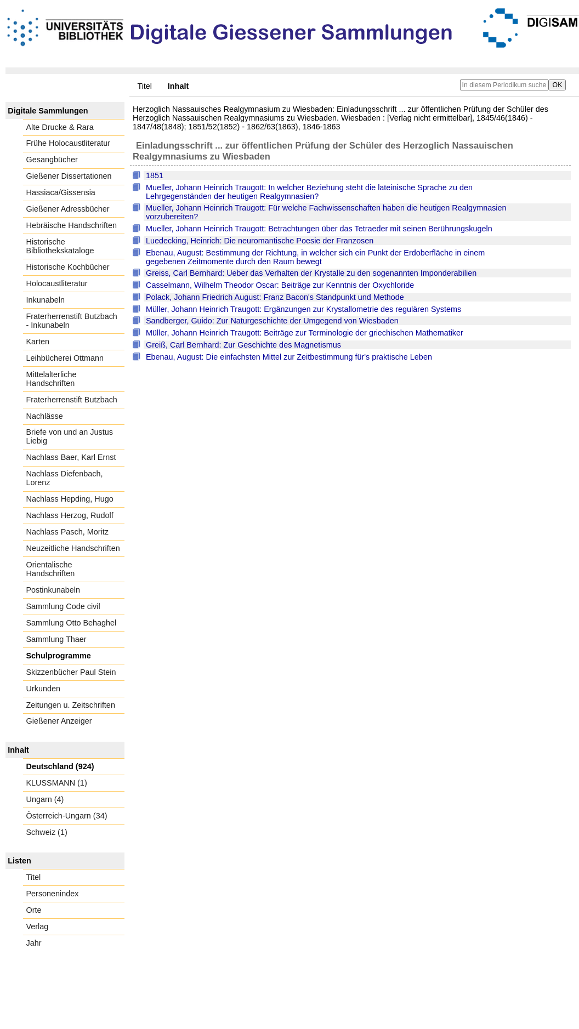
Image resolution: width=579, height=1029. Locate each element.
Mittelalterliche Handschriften (51, 379)
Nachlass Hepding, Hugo (69, 498)
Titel (144, 86)
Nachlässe (44, 416)
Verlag (37, 926)
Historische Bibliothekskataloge (60, 246)
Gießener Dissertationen (69, 176)
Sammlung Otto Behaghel (71, 622)
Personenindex (52, 893)
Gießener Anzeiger (59, 721)
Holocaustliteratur (57, 283)
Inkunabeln (45, 299)
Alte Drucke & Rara (60, 127)
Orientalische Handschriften (50, 569)
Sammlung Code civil (63, 606)
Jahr (34, 943)
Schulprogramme (58, 655)
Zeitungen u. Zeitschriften (70, 705)
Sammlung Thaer (56, 639)
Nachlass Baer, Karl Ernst (71, 457)
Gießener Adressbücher (68, 208)
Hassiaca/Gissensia (60, 192)
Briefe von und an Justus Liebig (69, 436)
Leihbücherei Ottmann (65, 358)
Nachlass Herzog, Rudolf (69, 515)
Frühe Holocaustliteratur (68, 143)
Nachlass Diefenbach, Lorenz (64, 478)
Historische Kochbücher (68, 267)
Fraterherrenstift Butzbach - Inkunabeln (71, 320)
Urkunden (43, 688)
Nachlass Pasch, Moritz (67, 531)
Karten (37, 341)
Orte (34, 910)
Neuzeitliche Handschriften (73, 548)
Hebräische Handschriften (71, 225)
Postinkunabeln (53, 589)
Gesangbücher (52, 159)
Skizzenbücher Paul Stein (71, 672)
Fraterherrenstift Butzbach (71, 399)
